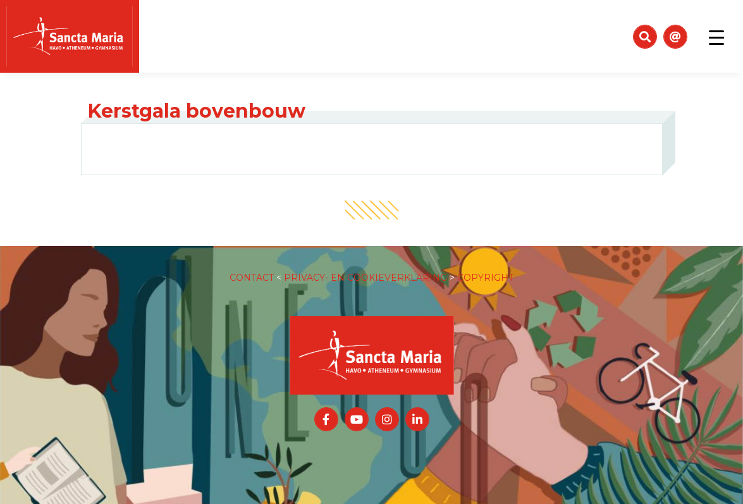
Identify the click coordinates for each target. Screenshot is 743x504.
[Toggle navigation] (716, 36)
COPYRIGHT (485, 265)
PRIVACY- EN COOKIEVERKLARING (365, 265)
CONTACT (252, 265)
